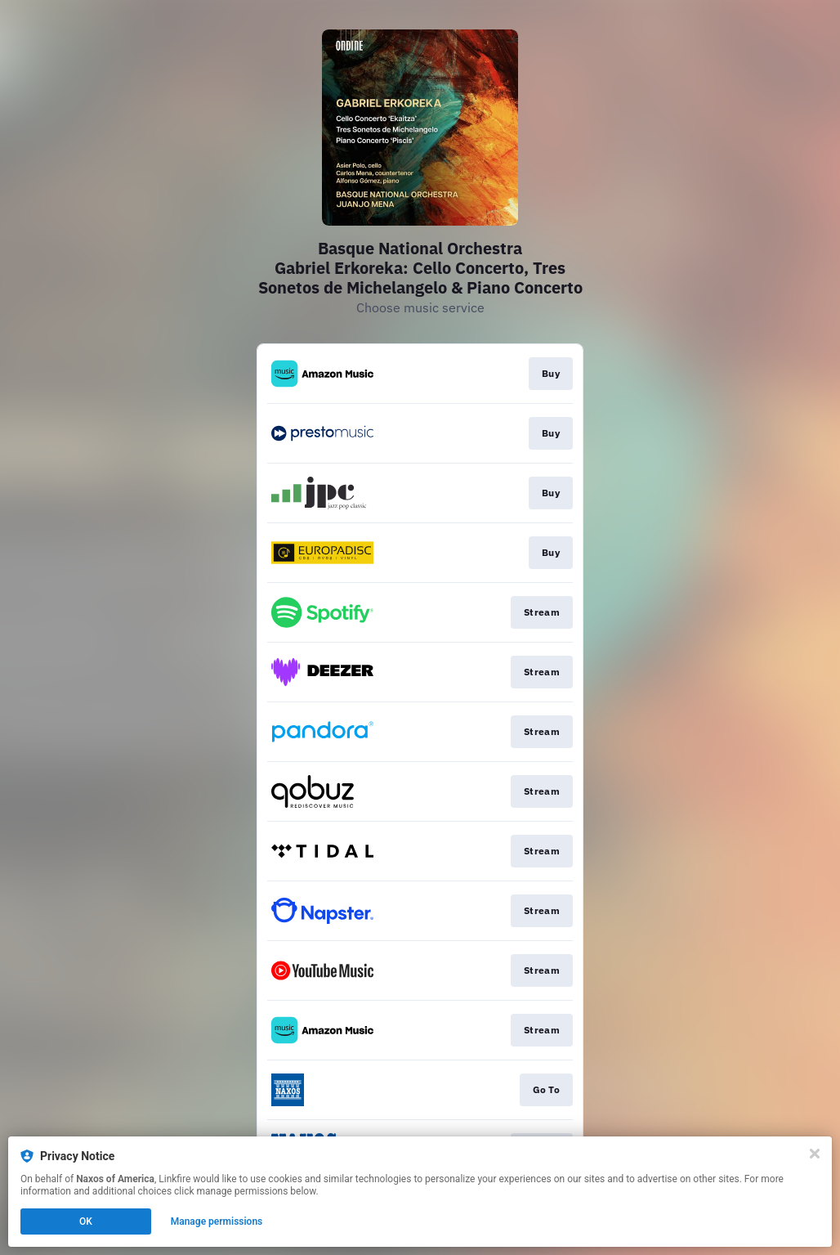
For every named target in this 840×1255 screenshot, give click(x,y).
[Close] (815, 1154)
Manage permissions (217, 1221)
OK (85, 1221)
